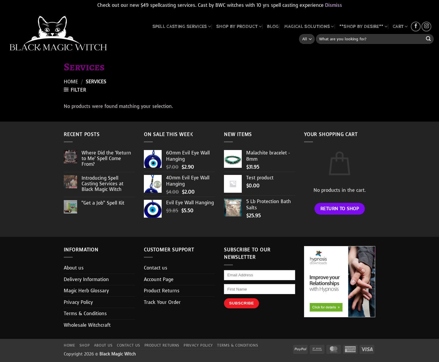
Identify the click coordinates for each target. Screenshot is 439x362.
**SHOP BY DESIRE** (363, 26)
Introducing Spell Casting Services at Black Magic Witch (102, 183)
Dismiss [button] (333, 5)
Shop (84, 345)
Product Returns (161, 291)
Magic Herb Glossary (86, 291)
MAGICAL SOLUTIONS (309, 26)
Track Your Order (162, 302)
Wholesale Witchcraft (87, 325)
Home (71, 82)
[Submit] (428, 39)
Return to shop (339, 208)
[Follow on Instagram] (426, 26)
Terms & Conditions (85, 313)
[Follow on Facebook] (416, 26)
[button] (75, 90)
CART (400, 26)
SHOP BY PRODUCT (239, 26)
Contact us (155, 268)
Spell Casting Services (181, 26)
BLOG (273, 26)
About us (74, 268)
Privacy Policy (78, 302)
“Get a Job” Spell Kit (103, 203)
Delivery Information (86, 279)
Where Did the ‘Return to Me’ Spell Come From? (106, 158)
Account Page (159, 279)
